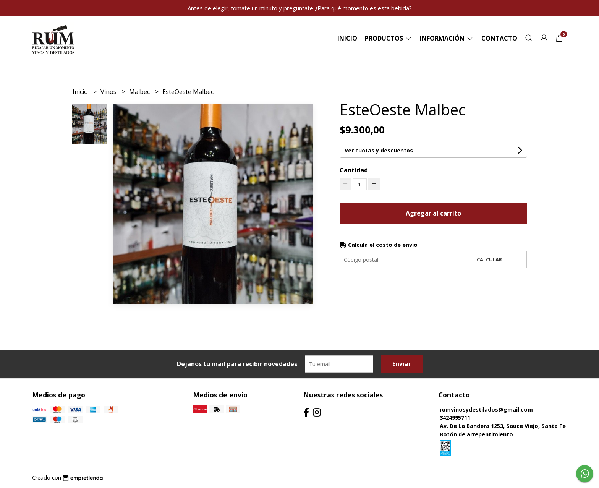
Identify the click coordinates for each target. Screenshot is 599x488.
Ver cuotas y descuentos (379, 150)
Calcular (489, 259)
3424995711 (455, 417)
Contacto (499, 38)
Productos (388, 38)
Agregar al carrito (433, 213)
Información (447, 38)
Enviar (401, 364)
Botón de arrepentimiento (476, 434)
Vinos (109, 92)
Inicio (347, 38)
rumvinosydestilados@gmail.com (486, 409)
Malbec (140, 92)
